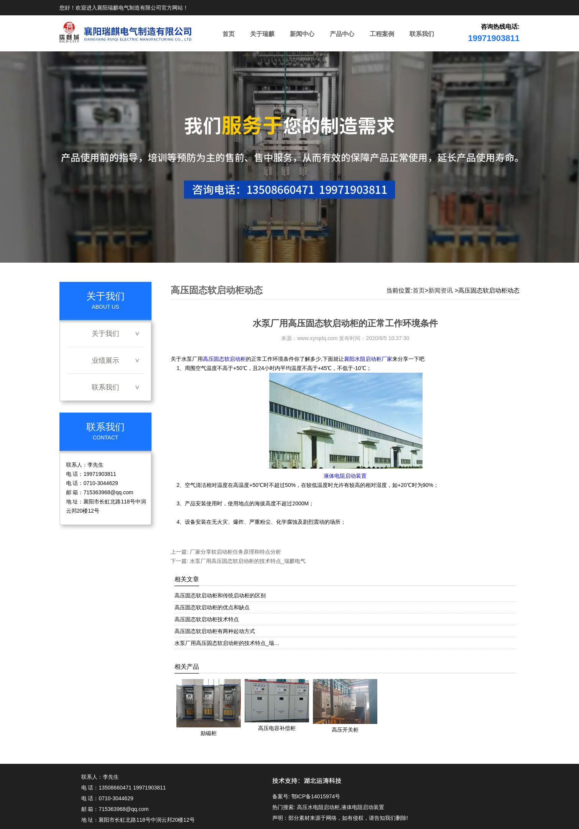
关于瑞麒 (262, 34)
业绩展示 (105, 360)
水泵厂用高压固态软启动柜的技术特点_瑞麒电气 (247, 561)
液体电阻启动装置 (345, 476)
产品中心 (342, 34)
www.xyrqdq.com (317, 338)
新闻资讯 (440, 290)
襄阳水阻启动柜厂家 (368, 359)
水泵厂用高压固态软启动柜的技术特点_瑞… (227, 643)
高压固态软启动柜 (224, 359)
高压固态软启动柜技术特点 (206, 619)
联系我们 (422, 34)
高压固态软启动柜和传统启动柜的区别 (220, 595)
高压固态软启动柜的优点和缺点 (212, 607)
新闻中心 (302, 34)
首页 (228, 34)
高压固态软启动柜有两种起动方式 (214, 631)
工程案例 (382, 34)
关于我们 (105, 333)
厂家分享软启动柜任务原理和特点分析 (234, 552)
